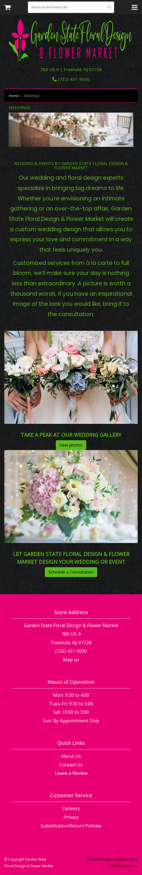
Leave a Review (71, 773)
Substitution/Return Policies (71, 826)
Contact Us (71, 765)
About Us (71, 756)
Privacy (71, 817)
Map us (71, 659)
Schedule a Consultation (71, 572)
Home (13, 95)
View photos (71, 445)
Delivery (71, 808)
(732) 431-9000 (71, 79)
